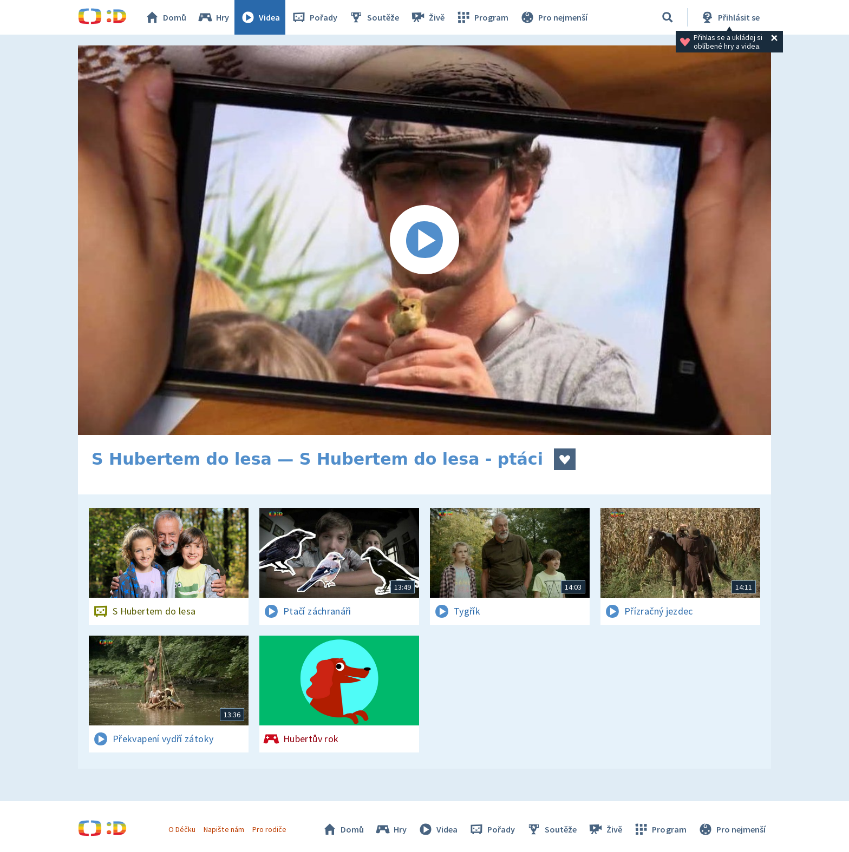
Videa (260, 17)
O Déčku (181, 829)
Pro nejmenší (553, 17)
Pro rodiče (269, 829)
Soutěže (373, 17)
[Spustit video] (424, 240)
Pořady (314, 17)
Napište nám (224, 829)
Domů (165, 17)
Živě (427, 17)
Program (481, 17)
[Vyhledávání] (667, 17)
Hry (213, 17)
